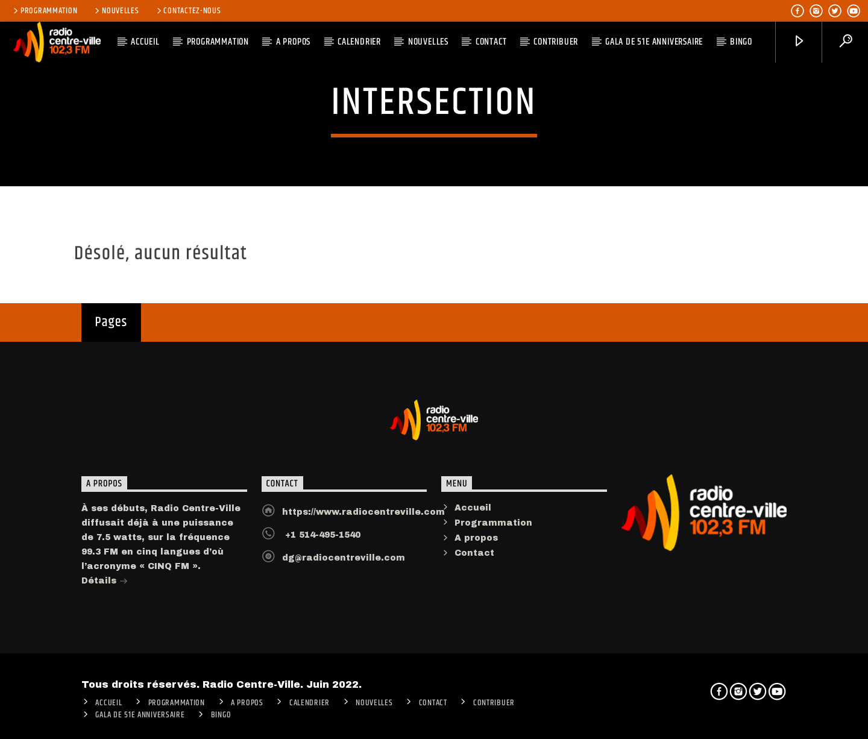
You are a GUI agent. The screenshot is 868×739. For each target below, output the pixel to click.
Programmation (44, 10)
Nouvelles (116, 10)
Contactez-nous (188, 10)
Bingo (741, 41)
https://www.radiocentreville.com (363, 518)
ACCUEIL (145, 41)
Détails (104, 588)
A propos (476, 544)
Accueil (472, 513)
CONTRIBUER (555, 41)
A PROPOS (293, 41)
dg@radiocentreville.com (343, 563)
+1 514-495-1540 (321, 541)
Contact (491, 41)
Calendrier (359, 41)
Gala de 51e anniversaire (654, 41)
